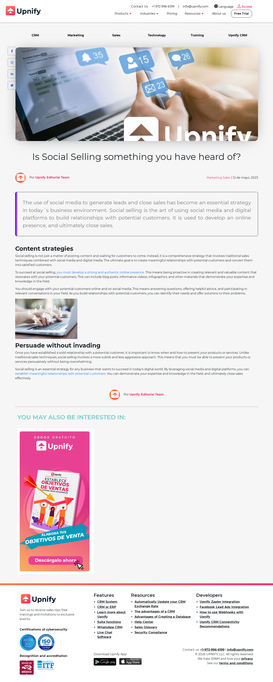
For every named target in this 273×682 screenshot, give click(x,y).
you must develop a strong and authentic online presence (100, 272)
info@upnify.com (209, 6)
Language (237, 6)
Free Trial (255, 13)
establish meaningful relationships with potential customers (60, 373)
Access (258, 6)
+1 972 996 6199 (176, 6)
